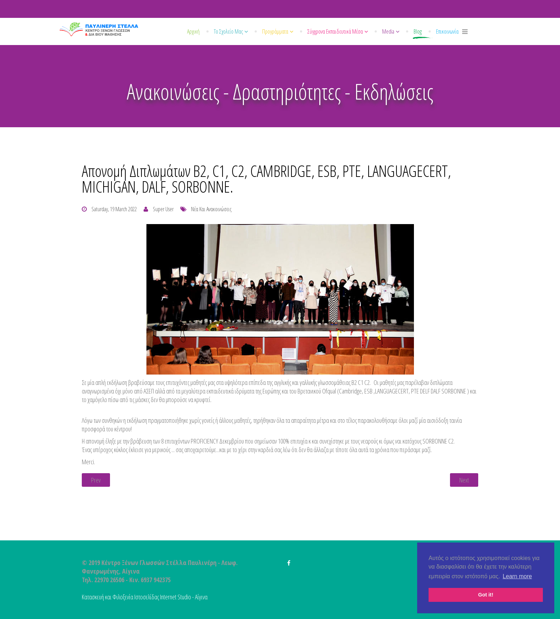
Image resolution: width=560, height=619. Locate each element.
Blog (418, 31)
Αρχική (193, 31)
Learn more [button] (517, 576)
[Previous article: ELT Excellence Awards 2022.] (96, 480)
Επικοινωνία (447, 31)
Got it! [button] (485, 595)
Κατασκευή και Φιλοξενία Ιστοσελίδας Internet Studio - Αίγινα (145, 597)
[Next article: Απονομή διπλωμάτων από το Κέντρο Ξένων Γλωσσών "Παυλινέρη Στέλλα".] (464, 480)
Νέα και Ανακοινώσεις (211, 209)
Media (388, 31)
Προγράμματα (275, 31)
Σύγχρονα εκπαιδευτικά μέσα (335, 31)
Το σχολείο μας (228, 31)
